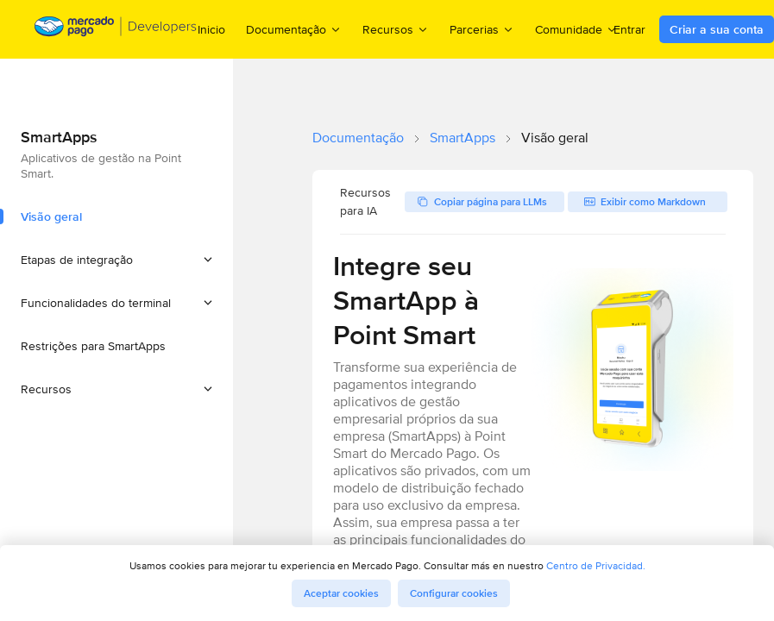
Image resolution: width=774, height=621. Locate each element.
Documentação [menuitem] (294, 28)
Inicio (211, 29)
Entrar (629, 29)
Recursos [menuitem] (395, 28)
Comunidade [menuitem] (576, 28)
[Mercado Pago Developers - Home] (116, 29)
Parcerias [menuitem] (482, 28)
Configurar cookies (454, 593)
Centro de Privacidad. (595, 565)
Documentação (358, 137)
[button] (116, 259)
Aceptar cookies (341, 593)
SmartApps (462, 137)
